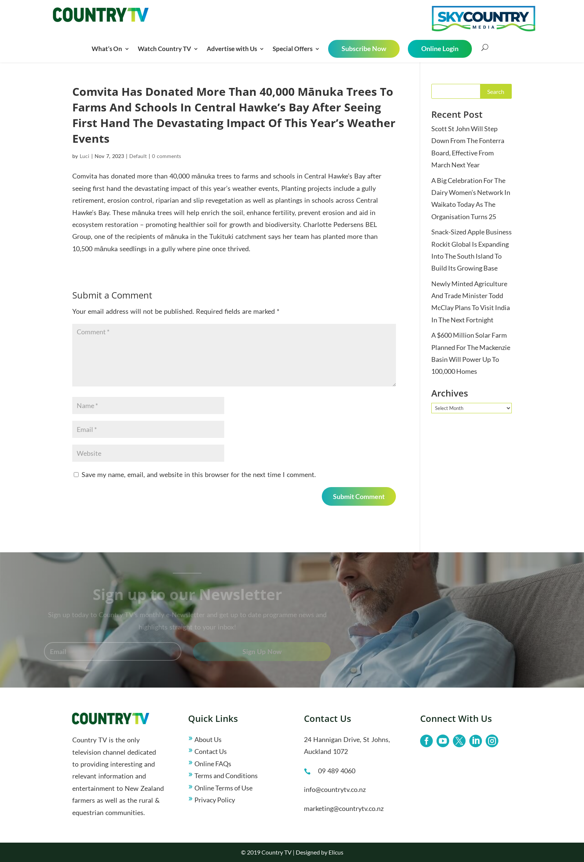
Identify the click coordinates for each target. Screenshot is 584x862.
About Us (208, 739)
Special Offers (292, 49)
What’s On (107, 49)
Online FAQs (212, 764)
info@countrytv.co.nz (335, 789)
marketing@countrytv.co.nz (344, 808)
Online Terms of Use (223, 788)
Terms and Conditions (226, 775)
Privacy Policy (214, 800)
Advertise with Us (232, 49)
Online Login (439, 48)
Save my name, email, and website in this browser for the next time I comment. (199, 474)
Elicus (335, 852)
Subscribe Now (364, 48)
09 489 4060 (336, 771)
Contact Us (210, 751)
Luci (84, 156)
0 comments (166, 156)
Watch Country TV (164, 49)
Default (138, 156)
